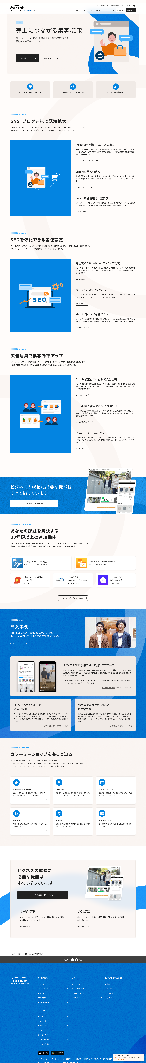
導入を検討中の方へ (102, 5)
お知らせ (128, 5)
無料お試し (130, 10)
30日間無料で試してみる (27, 58)
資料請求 (120, 10)
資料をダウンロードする (51, 58)
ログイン (111, 10)
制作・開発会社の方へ (117, 5)
